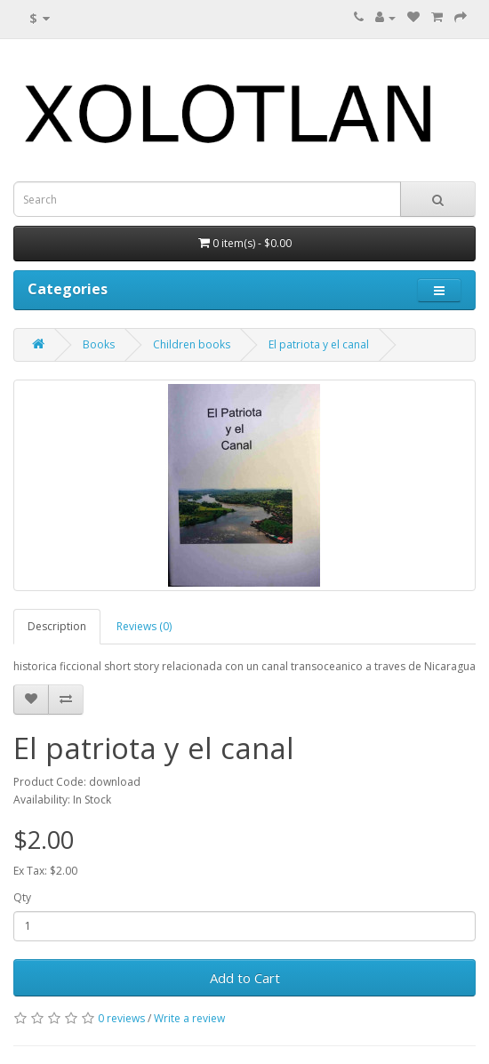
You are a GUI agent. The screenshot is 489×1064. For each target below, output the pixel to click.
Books (99, 344)
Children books (191, 344)
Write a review (189, 1018)
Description (57, 626)
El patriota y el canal (319, 344)
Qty (22, 897)
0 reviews (121, 1018)
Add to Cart (245, 978)
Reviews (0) (144, 626)
